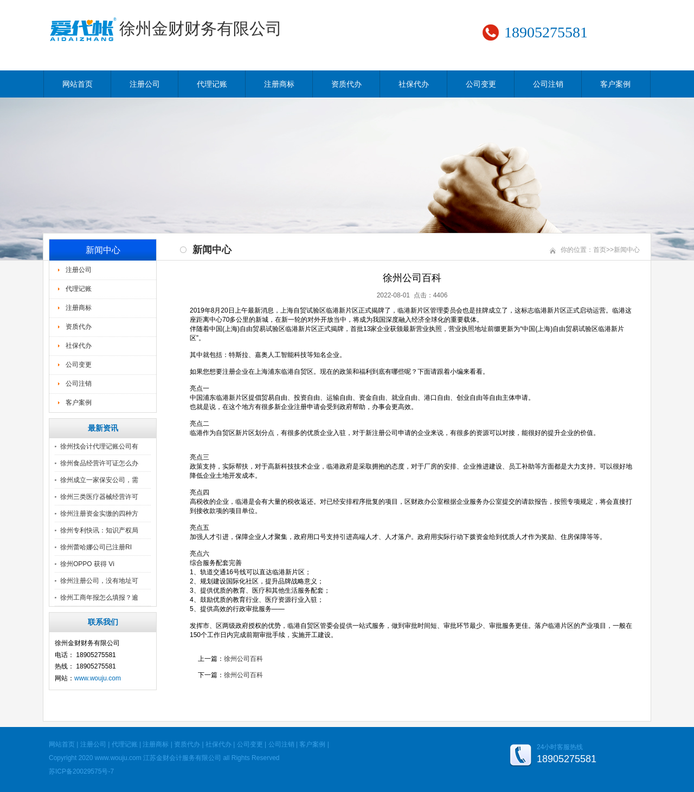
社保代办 (414, 84)
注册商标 (279, 84)
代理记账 (212, 84)
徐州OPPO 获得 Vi (87, 564)
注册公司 (145, 84)
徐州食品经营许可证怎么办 (99, 463)
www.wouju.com (97, 678)
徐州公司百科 (243, 659)
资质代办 (346, 84)
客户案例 (615, 84)
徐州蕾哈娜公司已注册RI (96, 547)
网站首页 (77, 84)
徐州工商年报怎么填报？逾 (99, 597)
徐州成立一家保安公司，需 (99, 480)
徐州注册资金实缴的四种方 (99, 513)
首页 (599, 250)
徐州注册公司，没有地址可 (99, 581)
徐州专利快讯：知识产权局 (99, 530)
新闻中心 (627, 250)
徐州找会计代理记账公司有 (99, 446)
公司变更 (481, 84)
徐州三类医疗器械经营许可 (99, 497)
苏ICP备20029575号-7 (81, 771)
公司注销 (548, 84)
